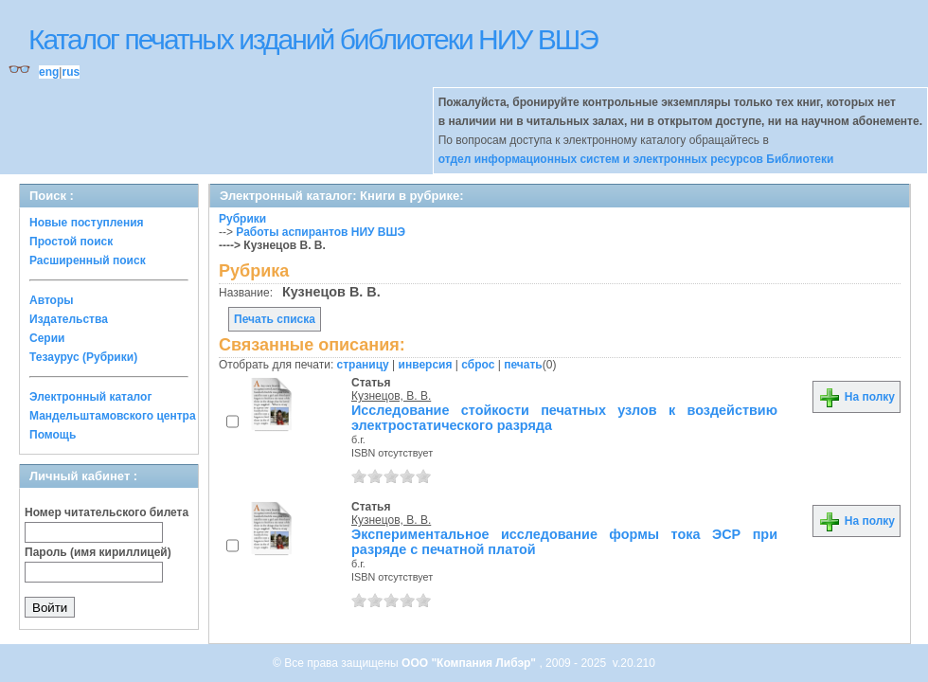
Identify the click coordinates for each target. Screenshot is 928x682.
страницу (363, 364)
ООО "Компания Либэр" (470, 663)
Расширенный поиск (87, 260)
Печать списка (274, 319)
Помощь (52, 434)
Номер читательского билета (106, 512)
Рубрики (242, 218)
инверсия (426, 364)
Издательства (68, 319)
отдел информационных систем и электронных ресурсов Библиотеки (636, 159)
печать (523, 364)
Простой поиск (71, 241)
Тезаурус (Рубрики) (83, 357)
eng (49, 72)
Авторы (51, 300)
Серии (46, 338)
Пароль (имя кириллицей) (98, 552)
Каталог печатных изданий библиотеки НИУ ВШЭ (313, 39)
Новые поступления (86, 222)
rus (71, 72)
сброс (477, 364)
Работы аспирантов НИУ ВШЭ (320, 232)
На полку (856, 397)
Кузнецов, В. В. (391, 396)
